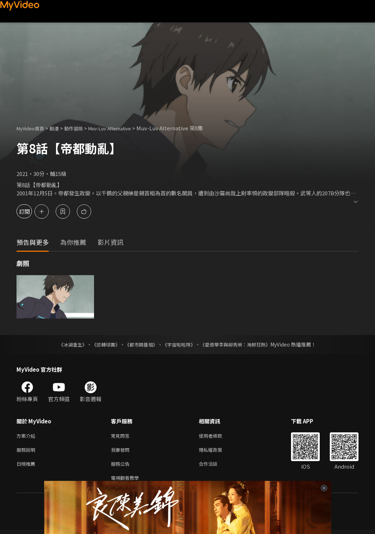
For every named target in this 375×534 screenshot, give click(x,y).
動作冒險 (81, 128)
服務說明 (27, 451)
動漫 (60, 128)
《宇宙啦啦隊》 (179, 344)
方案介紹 (27, 436)
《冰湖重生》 (67, 344)
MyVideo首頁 (33, 128)
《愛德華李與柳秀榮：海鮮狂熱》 (240, 344)
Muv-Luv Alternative (124, 128)
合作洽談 (214, 466)
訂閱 (30, 211)
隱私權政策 (216, 451)
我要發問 (121, 451)
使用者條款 (216, 436)
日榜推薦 (27, 466)
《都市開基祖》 (139, 344)
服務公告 (121, 466)
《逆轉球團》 (102, 344)
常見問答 (121, 436)
